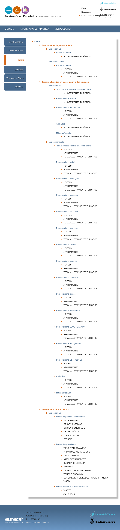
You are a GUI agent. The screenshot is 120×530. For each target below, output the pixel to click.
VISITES (67, 490)
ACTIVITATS (69, 494)
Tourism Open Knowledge (21, 16)
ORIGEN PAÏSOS (71, 431)
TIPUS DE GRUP (71, 455)
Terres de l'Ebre (16, 50)
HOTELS (67, 69)
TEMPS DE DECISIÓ (73, 474)
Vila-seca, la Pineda (15, 78)
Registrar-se (86, 12)
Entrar (83, 8)
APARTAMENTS (70, 73)
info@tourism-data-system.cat (37, 522)
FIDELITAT (68, 466)
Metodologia (62, 29)
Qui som (9, 29)
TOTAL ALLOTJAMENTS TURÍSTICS (80, 76)
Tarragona (18, 86)
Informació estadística (34, 29)
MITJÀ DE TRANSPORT (74, 459)
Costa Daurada (16, 42)
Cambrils (19, 69)
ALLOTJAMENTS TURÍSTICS (76, 56)
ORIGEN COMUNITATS (74, 428)
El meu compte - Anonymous (93, 16)
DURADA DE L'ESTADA (74, 463)
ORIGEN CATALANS (72, 424)
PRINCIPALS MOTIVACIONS (76, 452)
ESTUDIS (67, 439)
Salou (21, 59)
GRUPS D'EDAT (70, 420)
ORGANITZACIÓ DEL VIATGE (77, 470)
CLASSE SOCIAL (71, 435)
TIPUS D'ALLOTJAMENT (74, 448)
